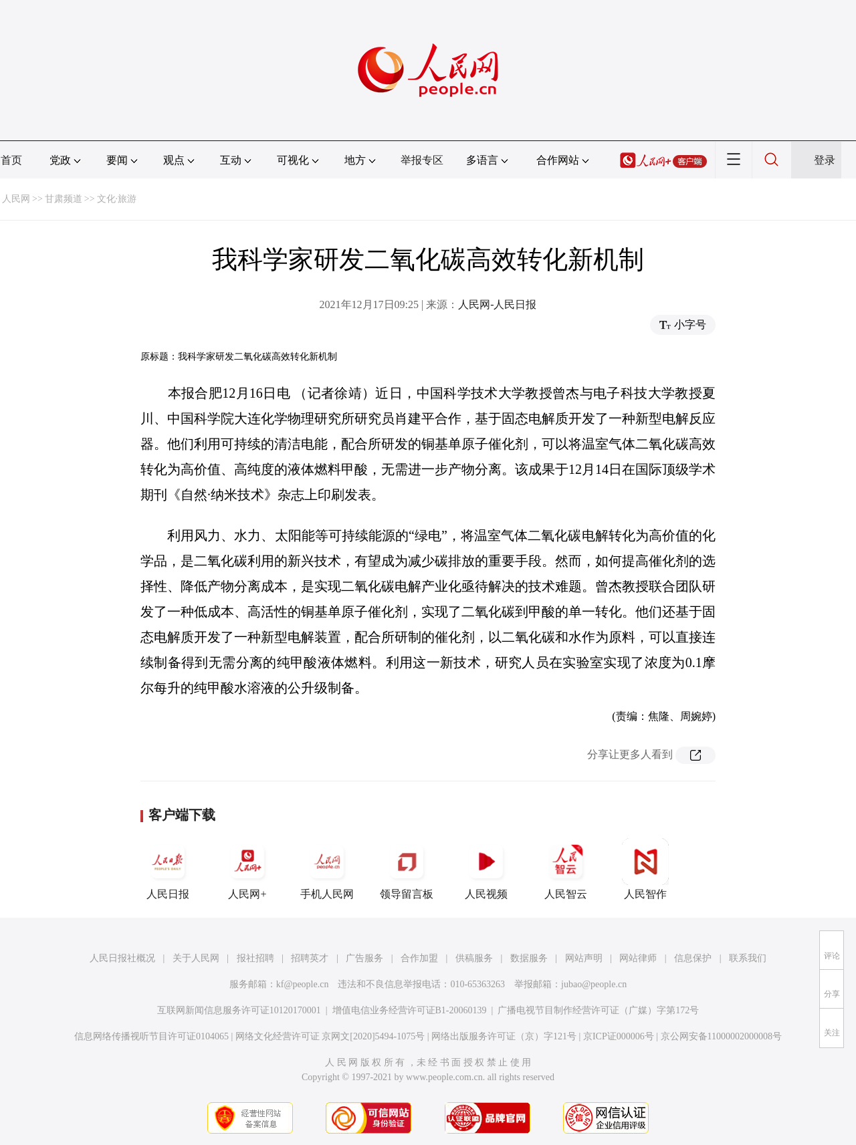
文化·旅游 (117, 199)
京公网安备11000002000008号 (721, 1036)
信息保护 (693, 958)
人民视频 (486, 869)
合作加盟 (419, 958)
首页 (11, 160)
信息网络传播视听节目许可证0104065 (151, 1036)
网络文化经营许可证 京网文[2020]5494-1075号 (330, 1036)
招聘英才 (309, 958)
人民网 (16, 199)
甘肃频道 (63, 199)
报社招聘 (255, 958)
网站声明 (584, 958)
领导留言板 (406, 869)
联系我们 (747, 958)
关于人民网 (196, 958)
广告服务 (364, 958)
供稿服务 (474, 958)
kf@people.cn (302, 984)
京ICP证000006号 (618, 1036)
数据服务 (529, 958)
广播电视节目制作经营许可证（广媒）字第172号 (598, 1010)
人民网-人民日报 (497, 304)
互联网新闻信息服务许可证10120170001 (239, 1010)
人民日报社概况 (122, 958)
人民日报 (167, 869)
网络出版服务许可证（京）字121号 (503, 1036)
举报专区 (422, 160)
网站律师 (638, 958)
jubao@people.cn (594, 984)
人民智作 (645, 869)
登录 (824, 160)
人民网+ (247, 869)
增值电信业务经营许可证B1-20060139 (409, 1010)
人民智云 (565, 869)
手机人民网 (327, 869)
